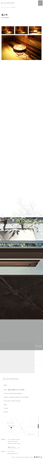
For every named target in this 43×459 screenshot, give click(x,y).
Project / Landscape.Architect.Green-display (16, 397)
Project (7, 7)
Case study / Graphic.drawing (12, 401)
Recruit (6, 412)
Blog (5, 404)
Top (2, 7)
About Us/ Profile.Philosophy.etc (13, 393)
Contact (6, 408)
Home (7, 385)
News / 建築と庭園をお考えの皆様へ (14, 389)
